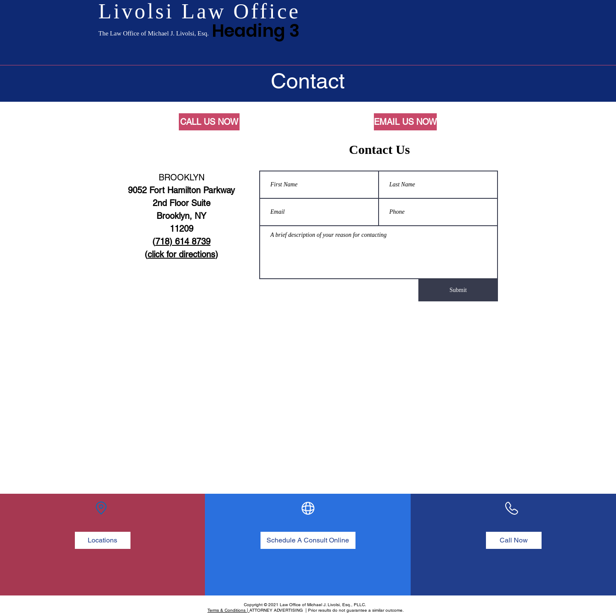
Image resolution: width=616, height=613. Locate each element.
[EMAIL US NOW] (405, 121)
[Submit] (458, 290)
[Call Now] (514, 540)
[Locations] (102, 540)
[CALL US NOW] (209, 121)
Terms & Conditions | (228, 610)
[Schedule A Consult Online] (308, 540)
